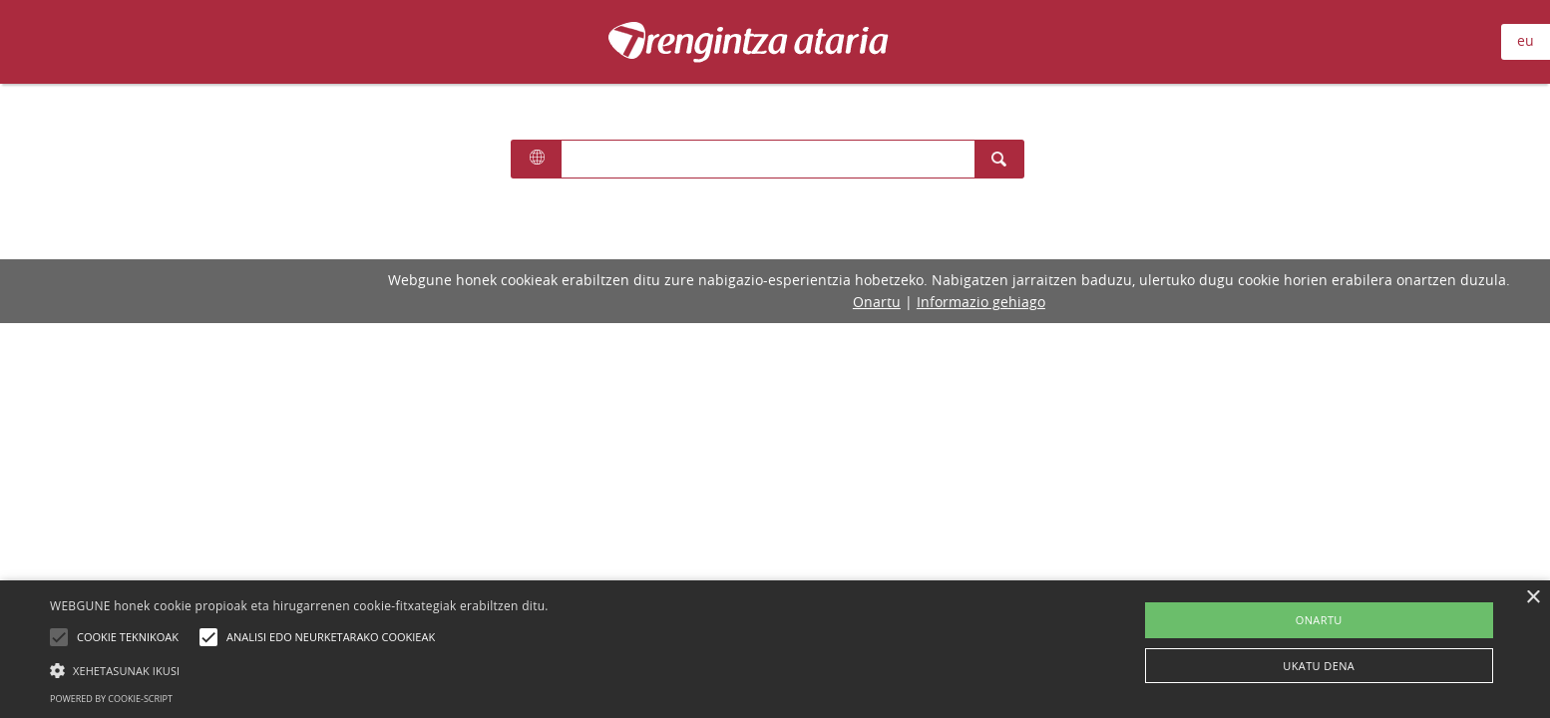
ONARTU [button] (1319, 619)
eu (1525, 40)
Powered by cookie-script (111, 698)
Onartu (877, 301)
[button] (299, 670)
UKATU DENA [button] (1319, 665)
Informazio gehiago (981, 301)
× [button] (1532, 597)
